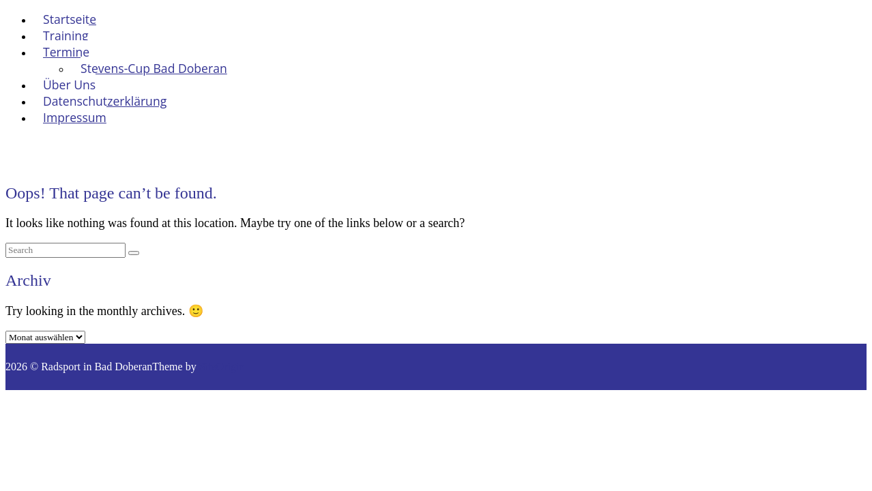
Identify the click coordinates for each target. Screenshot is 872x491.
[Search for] (65, 250)
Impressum (74, 117)
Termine (66, 52)
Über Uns (69, 84)
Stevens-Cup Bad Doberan (154, 68)
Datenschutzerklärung (104, 101)
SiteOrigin (222, 366)
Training (66, 35)
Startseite (69, 19)
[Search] (133, 253)
